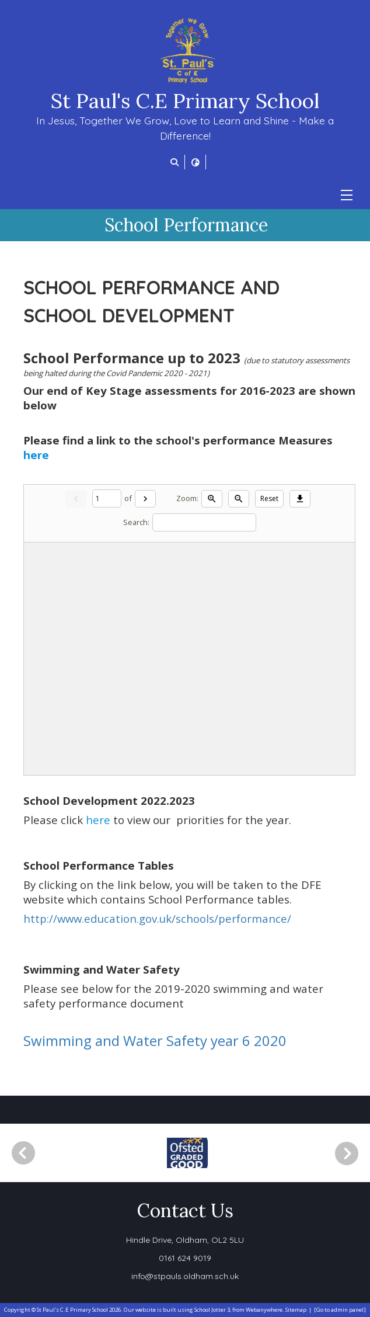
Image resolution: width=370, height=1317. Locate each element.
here (36, 454)
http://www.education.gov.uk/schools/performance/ (157, 918)
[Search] (204, 522)
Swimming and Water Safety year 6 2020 (155, 1040)
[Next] (145, 499)
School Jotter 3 (212, 1309)
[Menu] (346, 195)
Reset (269, 498)
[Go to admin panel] (340, 1309)
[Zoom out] (238, 499)
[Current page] (106, 498)
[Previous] (23, 1152)
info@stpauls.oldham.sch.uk (185, 1276)
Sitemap (295, 1309)
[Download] (299, 499)
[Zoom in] (211, 499)
